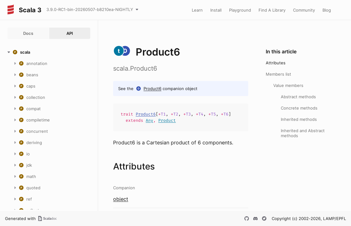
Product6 (152, 88)
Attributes (276, 62)
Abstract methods (298, 96)
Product (167, 120)
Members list (278, 74)
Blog (326, 10)
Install (216, 10)
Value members (288, 85)
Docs (28, 33)
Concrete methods (299, 107)
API (69, 33)
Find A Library (272, 10)
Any (149, 120)
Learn (197, 10)
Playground (240, 10)
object (120, 199)
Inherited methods (299, 119)
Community (304, 10)
